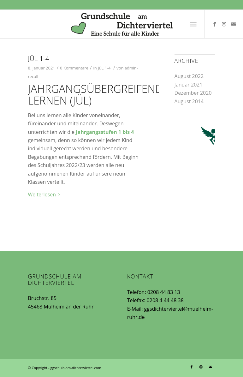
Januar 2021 (189, 84)
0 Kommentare (74, 68)
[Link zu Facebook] (214, 24)
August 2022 (189, 76)
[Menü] (193, 24)
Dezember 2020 (193, 92)
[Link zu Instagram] (224, 24)
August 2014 (189, 101)
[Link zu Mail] (233, 24)
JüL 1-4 (38, 58)
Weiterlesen (45, 194)
